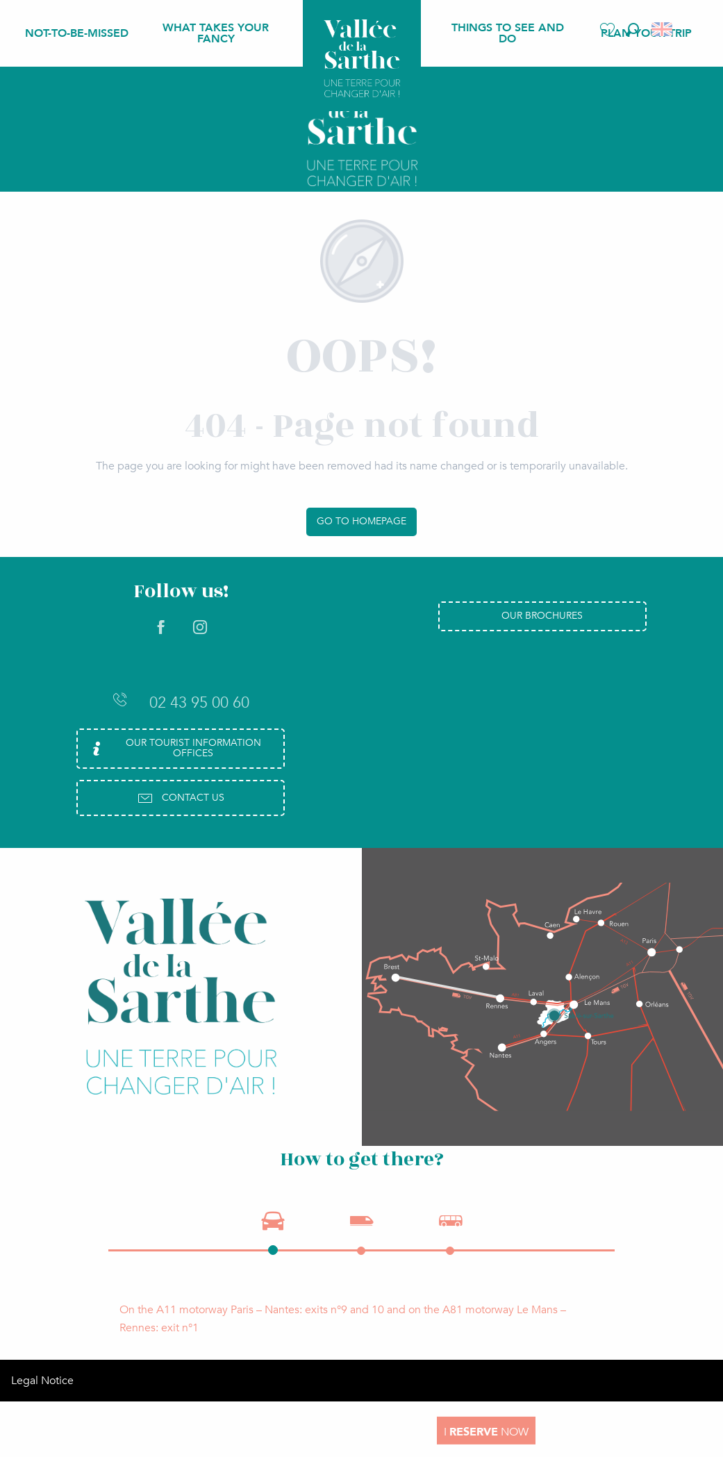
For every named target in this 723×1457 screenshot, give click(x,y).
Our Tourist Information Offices (174, 747)
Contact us (180, 798)
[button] (632, 29)
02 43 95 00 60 (180, 702)
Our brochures (542, 615)
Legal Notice (42, 1380)
